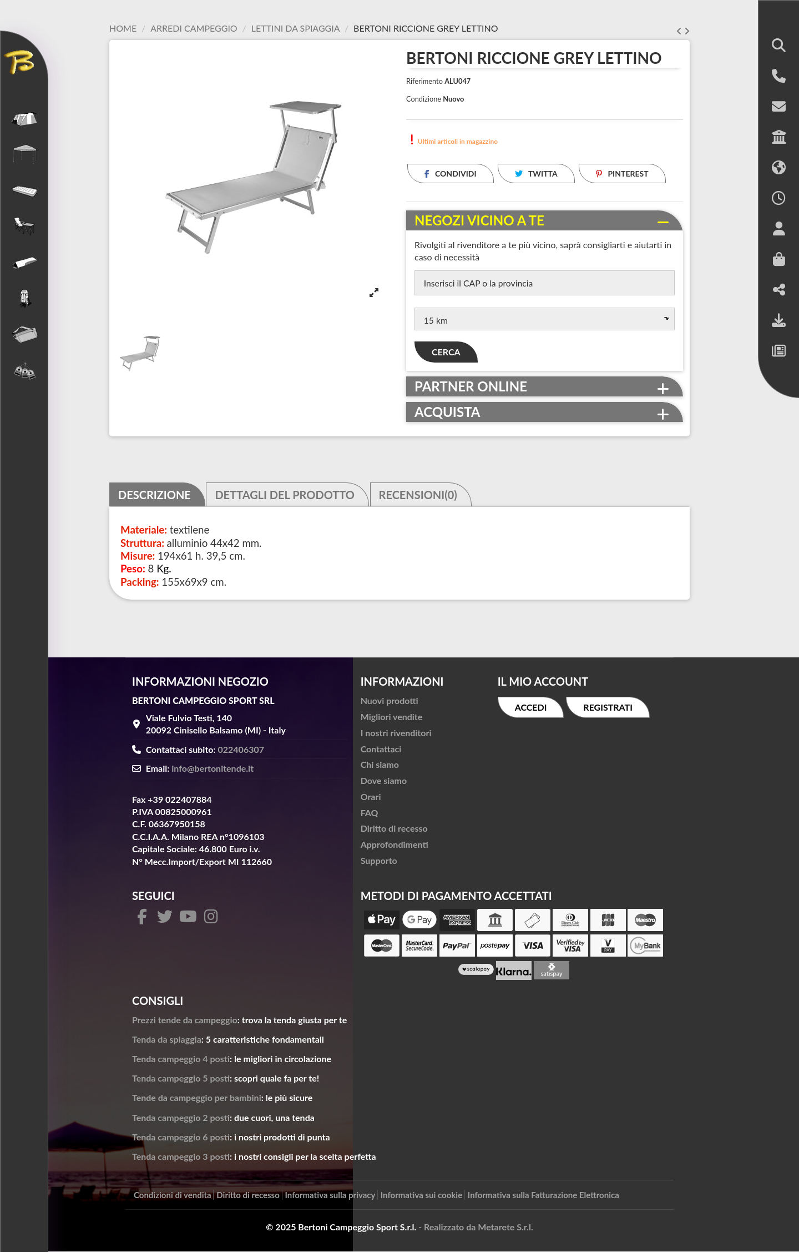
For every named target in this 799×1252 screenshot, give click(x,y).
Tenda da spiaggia (166, 1039)
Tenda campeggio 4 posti (181, 1059)
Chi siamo (380, 765)
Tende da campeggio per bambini (196, 1098)
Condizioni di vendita (172, 1196)
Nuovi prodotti (389, 701)
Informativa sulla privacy (330, 1196)
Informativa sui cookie (421, 1196)
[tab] (544, 220)
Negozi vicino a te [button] (479, 220)
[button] (778, 46)
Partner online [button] (470, 387)
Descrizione (154, 495)
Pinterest (622, 173)
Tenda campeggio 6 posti (181, 1137)
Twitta (536, 173)
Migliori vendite (392, 717)
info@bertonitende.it (212, 769)
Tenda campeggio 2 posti (181, 1118)
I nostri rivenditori (396, 733)
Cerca (446, 353)
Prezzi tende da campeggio (184, 1020)
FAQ (369, 813)
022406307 (241, 750)
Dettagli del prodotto (285, 495)
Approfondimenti (394, 845)
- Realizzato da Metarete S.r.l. (475, 1227)
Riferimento (424, 81)
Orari (371, 797)
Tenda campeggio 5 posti (181, 1079)
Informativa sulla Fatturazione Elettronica (543, 1196)
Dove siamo (384, 781)
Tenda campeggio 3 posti (181, 1157)
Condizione (423, 98)
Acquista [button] (447, 413)
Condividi (450, 173)
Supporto (379, 861)
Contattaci (381, 749)
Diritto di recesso (394, 829)
